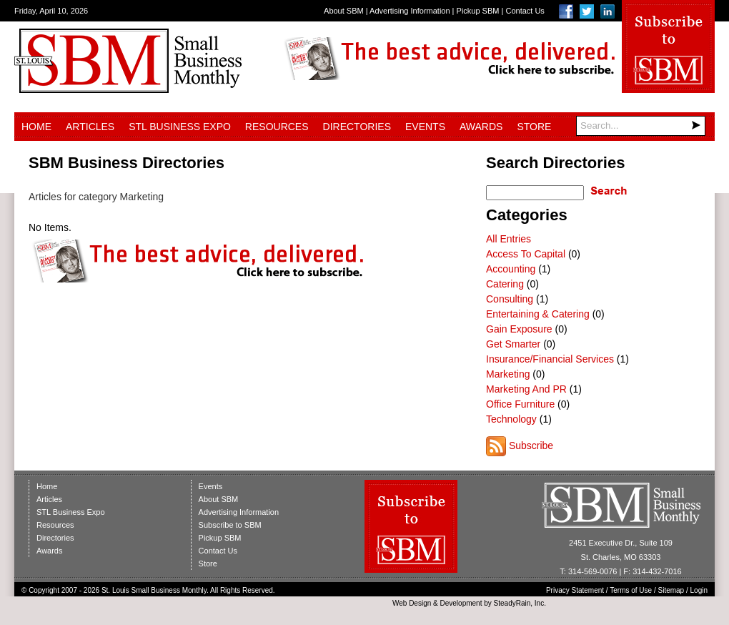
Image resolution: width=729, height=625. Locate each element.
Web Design (411, 603)
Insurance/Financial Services (550, 359)
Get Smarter (513, 344)
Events (425, 126)
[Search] (640, 126)
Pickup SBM (478, 10)
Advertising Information (410, 10)
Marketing (508, 374)
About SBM (344, 10)
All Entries (508, 239)
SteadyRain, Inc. (520, 603)
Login (699, 590)
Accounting (510, 269)
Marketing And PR (526, 389)
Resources (277, 126)
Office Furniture (520, 404)
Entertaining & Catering (538, 314)
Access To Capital (525, 254)
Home (36, 126)
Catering (505, 284)
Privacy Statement (575, 590)
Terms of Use (631, 590)
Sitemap (671, 590)
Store (534, 126)
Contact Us (524, 10)
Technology (511, 419)
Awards (481, 126)
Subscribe (531, 445)
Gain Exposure (519, 329)
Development (461, 603)
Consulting (509, 299)
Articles (90, 126)
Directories (357, 126)
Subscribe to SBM (230, 525)
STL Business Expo (180, 126)
